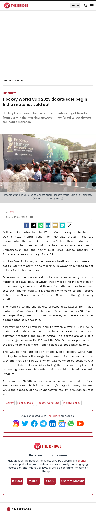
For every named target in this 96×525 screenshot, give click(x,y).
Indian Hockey (71, 403)
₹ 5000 (17, 481)
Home (8, 80)
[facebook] (26, 225)
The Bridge (53, 415)
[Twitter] (34, 225)
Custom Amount (72, 481)
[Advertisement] (49, 46)
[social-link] (69, 225)
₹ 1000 (49, 481)
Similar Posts (21, 509)
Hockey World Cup (48, 403)
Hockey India (25, 403)
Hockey (9, 93)
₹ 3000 (33, 481)
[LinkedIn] (48, 225)
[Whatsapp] (41, 225)
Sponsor (83, 460)
